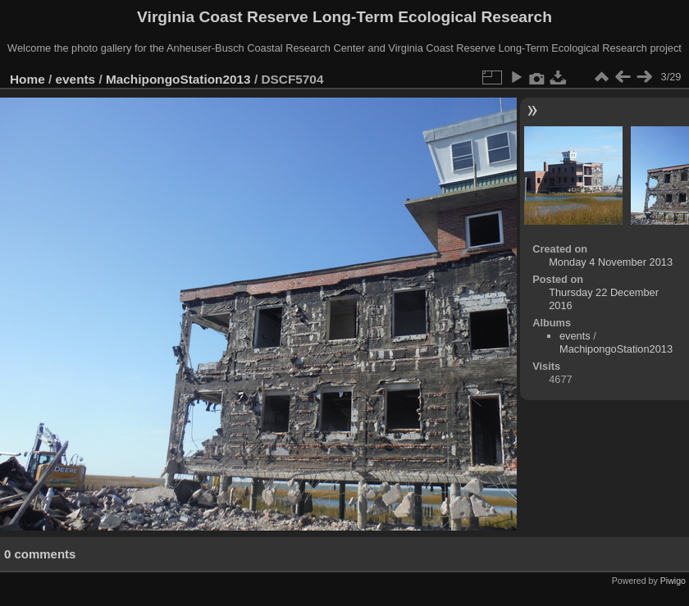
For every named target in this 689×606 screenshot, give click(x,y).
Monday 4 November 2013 (611, 262)
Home (27, 79)
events (76, 79)
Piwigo (673, 580)
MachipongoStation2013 (178, 79)
